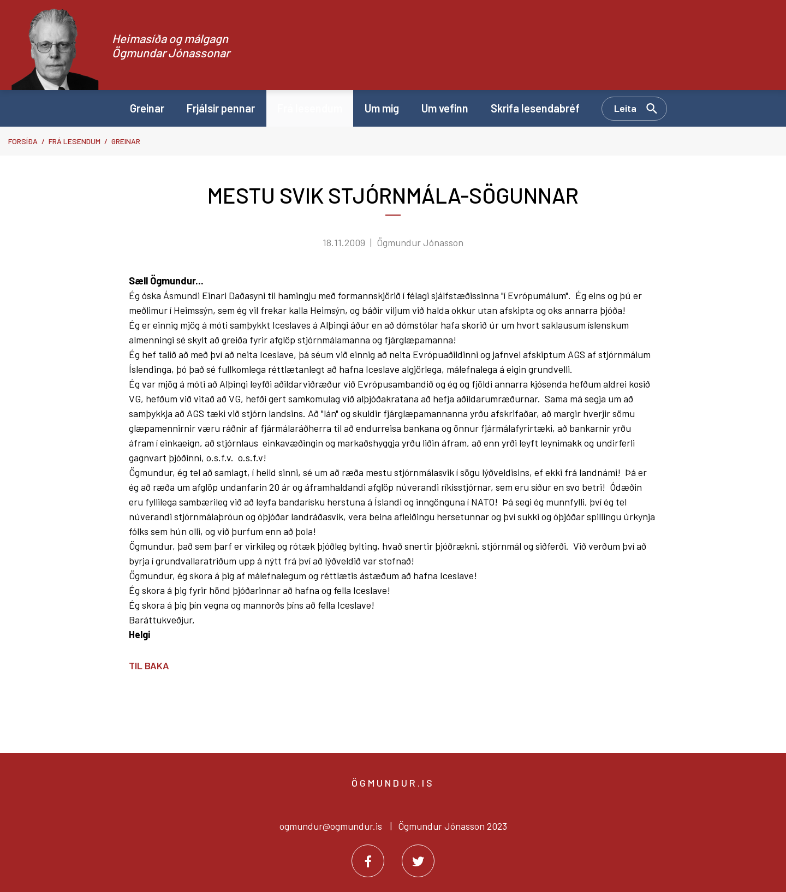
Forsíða (23, 141)
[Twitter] (418, 861)
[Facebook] (368, 861)
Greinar (125, 141)
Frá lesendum (74, 141)
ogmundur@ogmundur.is (330, 826)
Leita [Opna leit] (625, 108)
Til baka (149, 665)
